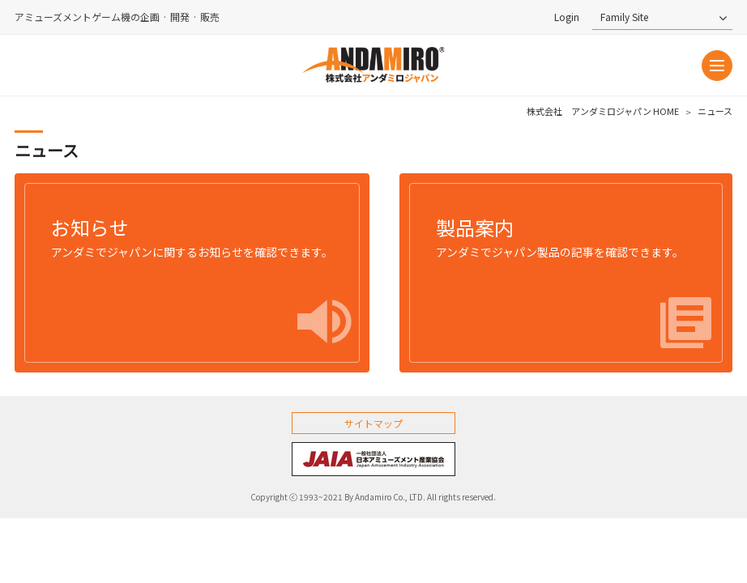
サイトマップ (373, 423)
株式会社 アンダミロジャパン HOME (603, 111)
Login (566, 17)
